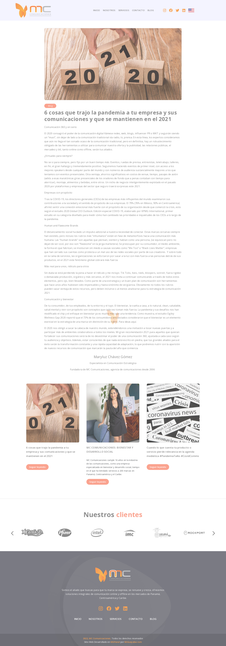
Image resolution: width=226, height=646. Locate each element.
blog (50, 105)
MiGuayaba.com (133, 642)
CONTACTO (138, 10)
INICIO (96, 10)
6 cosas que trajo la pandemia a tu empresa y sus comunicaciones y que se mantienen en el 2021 (50, 452)
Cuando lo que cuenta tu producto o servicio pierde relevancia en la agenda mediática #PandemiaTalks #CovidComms (173, 452)
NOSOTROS (109, 10)
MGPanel (115, 642)
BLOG (151, 10)
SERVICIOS (123, 10)
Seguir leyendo (37, 466)
